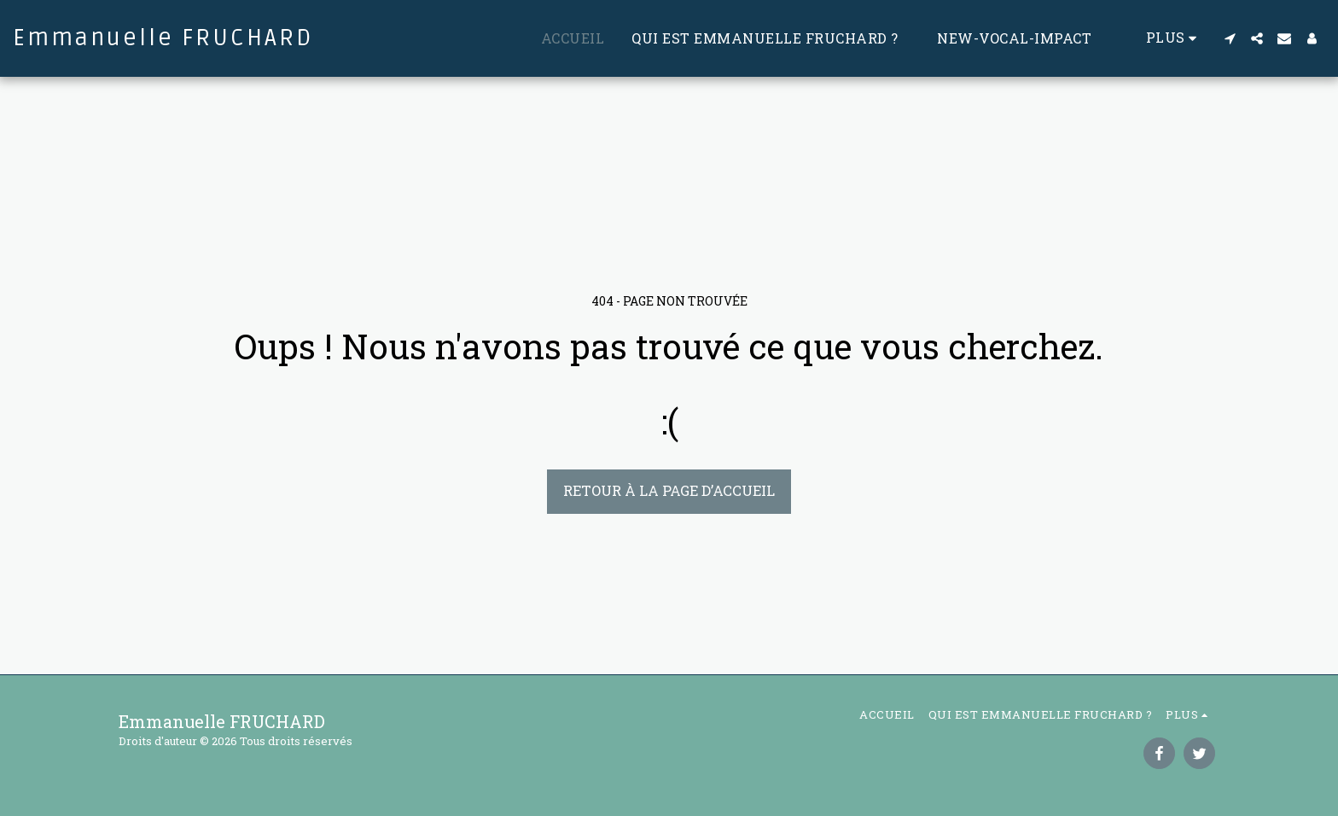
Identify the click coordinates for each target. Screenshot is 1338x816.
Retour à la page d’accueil (669, 490)
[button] (1229, 38)
